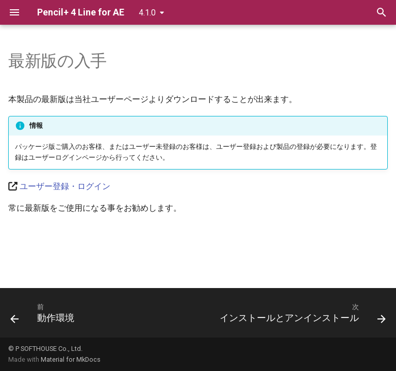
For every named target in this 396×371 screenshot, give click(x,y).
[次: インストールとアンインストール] (301, 315)
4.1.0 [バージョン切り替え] (147, 13)
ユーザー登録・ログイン (65, 186)
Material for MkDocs (71, 359)
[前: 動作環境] (44, 315)
